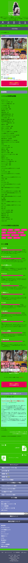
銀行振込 (9, 237)
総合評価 (3, 525)
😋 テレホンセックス (6, 256)
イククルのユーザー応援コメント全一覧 (18, 431)
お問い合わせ (4, 510)
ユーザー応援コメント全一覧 (8, 508)
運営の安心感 (4, 546)
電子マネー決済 (16, 237)
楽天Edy (3, 237)
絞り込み (8, 399)
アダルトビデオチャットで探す (9, 485)
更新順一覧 (6, 476)
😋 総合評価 (4, 248)
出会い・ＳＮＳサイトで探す (8, 494)
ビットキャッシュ (15, 235)
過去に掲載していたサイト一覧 (8, 504)
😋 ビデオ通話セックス (6, 265)
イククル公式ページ (14, 83)
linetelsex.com (14, 559)
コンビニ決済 (21, 232)
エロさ (2, 538)
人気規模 (3, 542)
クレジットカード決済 (12, 232)
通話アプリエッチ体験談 (7, 479)
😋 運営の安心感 (5, 339)
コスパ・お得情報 (5, 544)
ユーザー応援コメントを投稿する (19, 433)
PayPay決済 (24, 229)
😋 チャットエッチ (5, 283)
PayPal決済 (17, 229)
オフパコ (3, 531)
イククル (7, 35)
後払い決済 (23, 235)
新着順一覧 (5, 473)
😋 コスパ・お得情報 (6, 331)
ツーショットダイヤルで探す (8, 488)
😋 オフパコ (4, 273)
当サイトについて (5, 501)
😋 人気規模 (4, 319)
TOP (2, 552)
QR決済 (3, 232)
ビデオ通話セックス (6, 529)
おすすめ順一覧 (5, 470)
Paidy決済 (10, 229)
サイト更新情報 (4, 506)
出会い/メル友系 (6, 76)
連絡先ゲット (4, 536)
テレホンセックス (5, 527)
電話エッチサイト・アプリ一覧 (9, 467)
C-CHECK (4, 229)
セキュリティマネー (5, 235)
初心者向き (3, 540)
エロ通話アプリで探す (7, 491)
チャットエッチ (4, 533)
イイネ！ (4, 425)
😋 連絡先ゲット (5, 292)
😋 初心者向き (4, 311)
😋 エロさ (3, 302)
